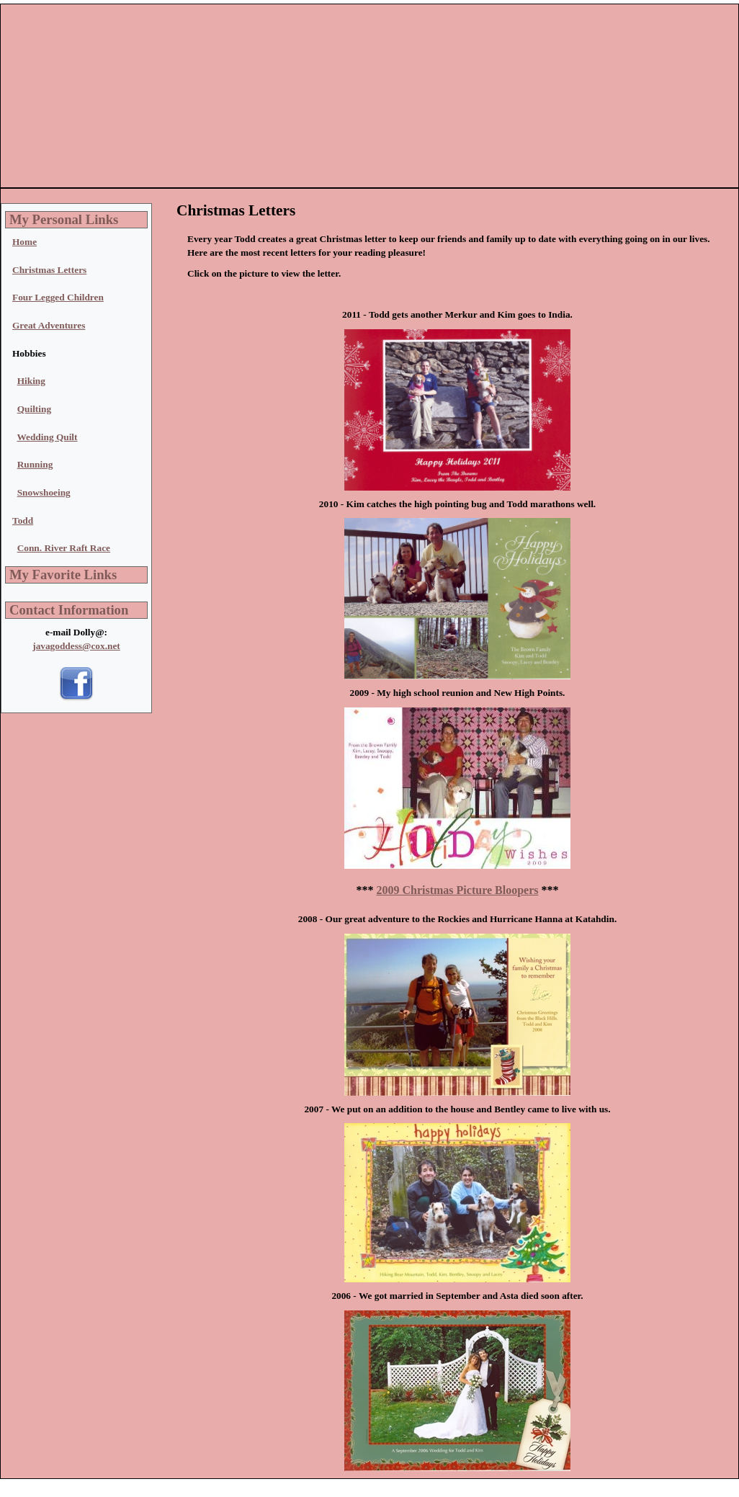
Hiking (31, 380)
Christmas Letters (49, 269)
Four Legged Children (58, 297)
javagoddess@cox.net (76, 645)
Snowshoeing (44, 492)
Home (24, 241)
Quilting (34, 408)
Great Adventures (48, 325)
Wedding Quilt (47, 437)
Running (35, 464)
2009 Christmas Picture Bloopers (457, 890)
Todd (22, 520)
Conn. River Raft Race (63, 547)
